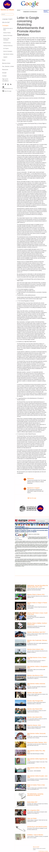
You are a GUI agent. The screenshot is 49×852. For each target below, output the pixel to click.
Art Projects (6, 48)
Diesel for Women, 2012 (34, 725)
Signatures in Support (33, 488)
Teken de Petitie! (32, 818)
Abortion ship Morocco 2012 (35, 675)
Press (3, 60)
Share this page (7, 91)
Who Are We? (6, 22)
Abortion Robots (7, 32)
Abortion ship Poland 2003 (34, 709)
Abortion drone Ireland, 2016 (35, 649)
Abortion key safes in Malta (8, 29)
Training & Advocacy (8, 45)
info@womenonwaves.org (7, 87)
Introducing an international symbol (37, 826)
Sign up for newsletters (5, 79)
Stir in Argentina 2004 (33, 810)
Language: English (7, 19)
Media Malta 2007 (32, 802)
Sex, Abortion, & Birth (8, 66)
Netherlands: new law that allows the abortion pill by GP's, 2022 (37, 586)
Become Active (6, 63)
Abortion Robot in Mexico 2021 (36, 594)
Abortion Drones (7, 42)
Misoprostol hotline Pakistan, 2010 (37, 742)
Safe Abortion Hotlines (8, 54)
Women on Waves (7, 5)
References (30, 478)
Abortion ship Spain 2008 (34, 692)
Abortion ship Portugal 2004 (35, 700)
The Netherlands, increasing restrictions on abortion (35, 794)
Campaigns (5, 25)
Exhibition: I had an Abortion (35, 834)
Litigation (5, 57)
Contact (4, 76)
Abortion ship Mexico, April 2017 (36, 632)
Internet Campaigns (7, 51)
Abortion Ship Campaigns (6, 39)
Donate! (4, 72)
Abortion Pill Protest (7, 35)
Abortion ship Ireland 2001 (34, 717)
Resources (5, 69)
